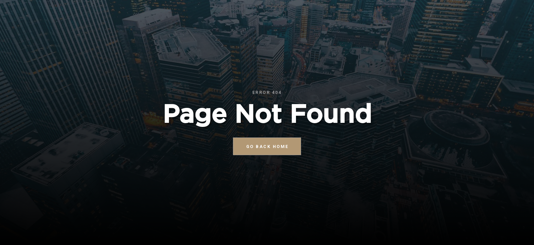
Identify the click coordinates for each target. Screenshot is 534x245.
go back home (267, 146)
